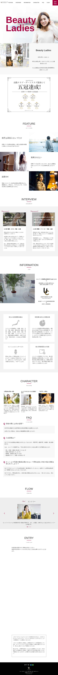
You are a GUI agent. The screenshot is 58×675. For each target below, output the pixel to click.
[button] (4, 513)
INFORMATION (27, 2)
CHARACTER (36, 2)
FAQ (43, 2)
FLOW (48, 2)
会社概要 (26, 672)
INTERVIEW (18, 2)
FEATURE (10, 2)
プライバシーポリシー (30, 672)
